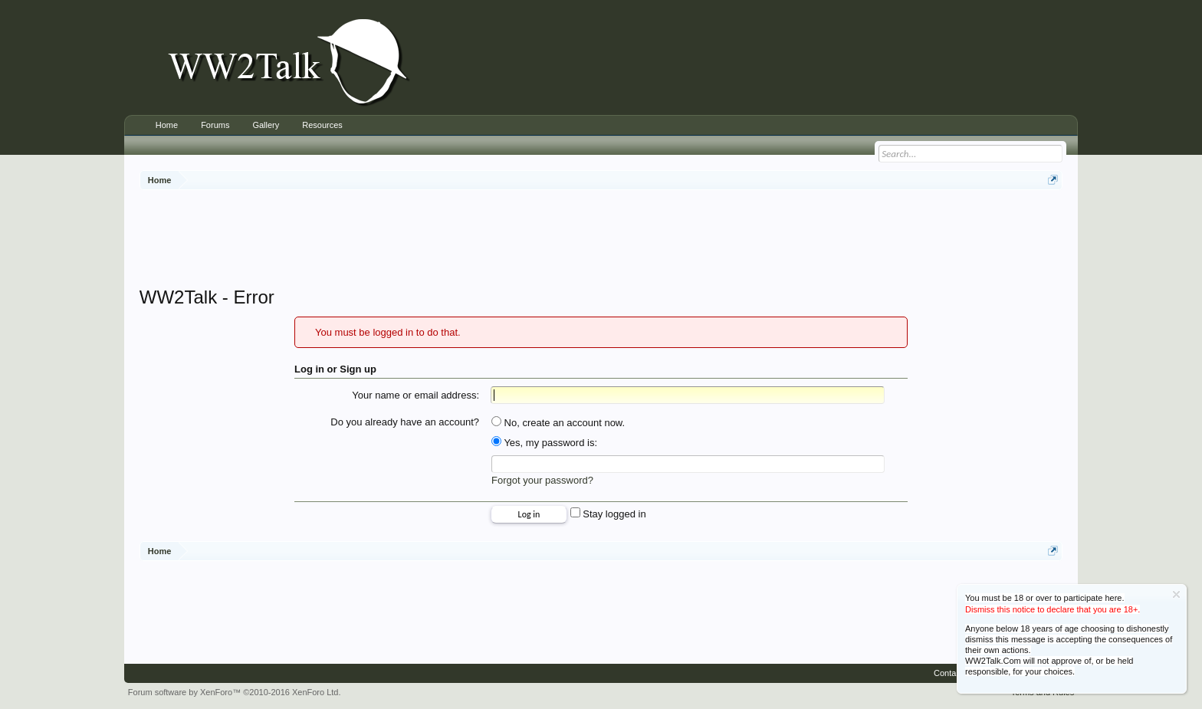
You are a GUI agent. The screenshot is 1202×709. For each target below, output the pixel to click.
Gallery (265, 125)
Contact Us (954, 673)
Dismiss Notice (1176, 594)
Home (167, 125)
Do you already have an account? (404, 422)
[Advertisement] (601, 239)
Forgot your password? (542, 480)
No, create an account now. (558, 422)
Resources (322, 125)
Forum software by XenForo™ (234, 692)
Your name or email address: (415, 395)
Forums (215, 125)
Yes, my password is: (544, 442)
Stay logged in (608, 514)
